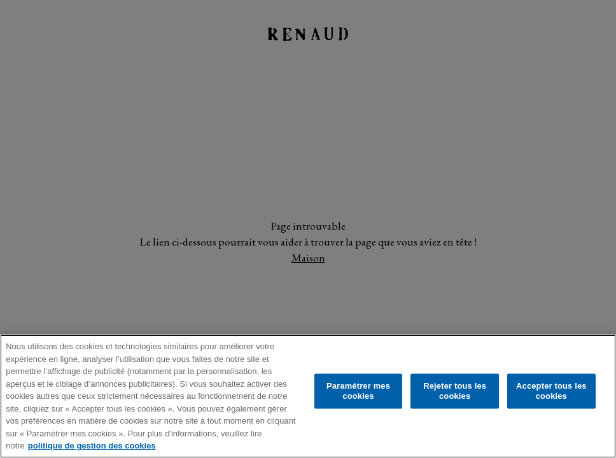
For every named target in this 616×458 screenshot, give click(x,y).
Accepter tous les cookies (551, 391)
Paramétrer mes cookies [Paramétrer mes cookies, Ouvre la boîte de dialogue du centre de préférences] (358, 391)
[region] (308, 396)
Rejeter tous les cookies (454, 391)
